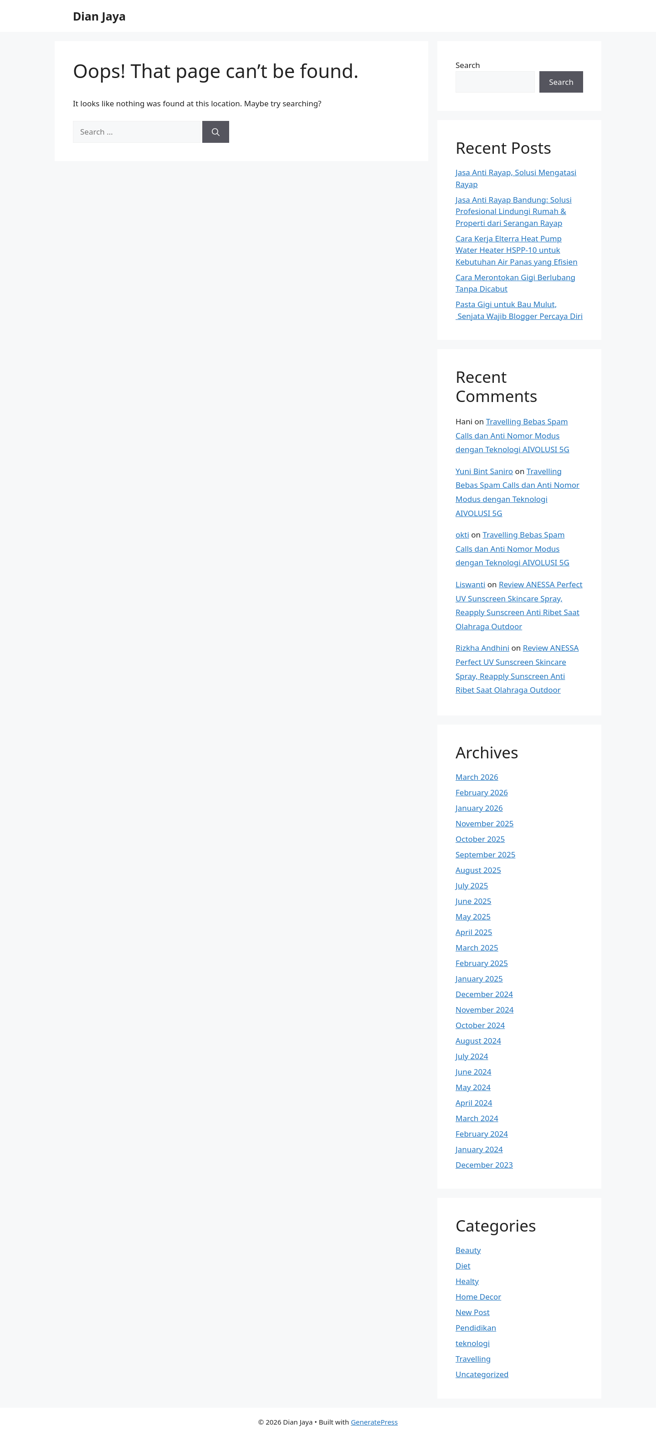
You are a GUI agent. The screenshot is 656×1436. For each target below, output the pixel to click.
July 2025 (472, 885)
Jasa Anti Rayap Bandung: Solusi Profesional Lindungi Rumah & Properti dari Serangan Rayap (514, 211)
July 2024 (472, 1056)
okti (462, 534)
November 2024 (484, 1009)
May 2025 (473, 916)
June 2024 (474, 1071)
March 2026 (477, 777)
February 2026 (482, 792)
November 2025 (484, 823)
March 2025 (477, 947)
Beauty (468, 1250)
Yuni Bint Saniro (484, 471)
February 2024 (482, 1133)
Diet (463, 1265)
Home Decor (478, 1296)
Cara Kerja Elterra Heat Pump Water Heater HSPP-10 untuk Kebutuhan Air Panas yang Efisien (517, 250)
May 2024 (473, 1087)
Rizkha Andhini (482, 647)
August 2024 (478, 1040)
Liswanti (470, 584)
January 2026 (479, 808)
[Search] (215, 132)
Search (468, 65)
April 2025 (474, 932)
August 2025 (478, 870)
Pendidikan (476, 1327)
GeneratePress (374, 1421)
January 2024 (479, 1149)
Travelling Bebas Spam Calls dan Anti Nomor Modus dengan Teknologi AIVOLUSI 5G (512, 435)
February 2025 (482, 963)
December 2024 (484, 994)
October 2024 (480, 1025)
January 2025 (479, 978)
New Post (473, 1312)
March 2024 (477, 1118)
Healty (467, 1281)
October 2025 (480, 839)
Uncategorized (482, 1374)
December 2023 (484, 1164)
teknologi (473, 1343)
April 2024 (474, 1102)
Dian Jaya (99, 16)
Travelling (473, 1358)
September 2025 (485, 854)
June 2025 (474, 901)
